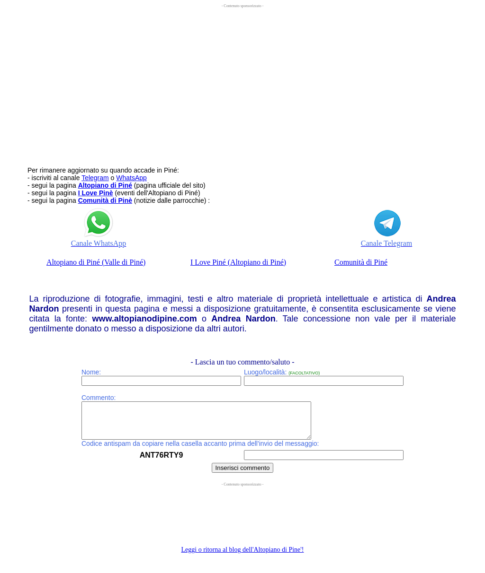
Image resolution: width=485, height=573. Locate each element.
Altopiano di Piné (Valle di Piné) (95, 262)
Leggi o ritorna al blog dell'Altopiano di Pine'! (242, 556)
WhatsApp (131, 178)
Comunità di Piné (360, 262)
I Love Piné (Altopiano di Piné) (238, 262)
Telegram (95, 178)
